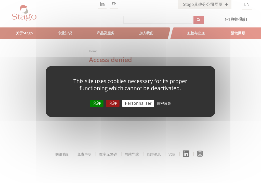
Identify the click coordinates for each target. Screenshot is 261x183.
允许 (97, 103)
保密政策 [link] (164, 103)
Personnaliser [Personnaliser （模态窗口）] (138, 103)
